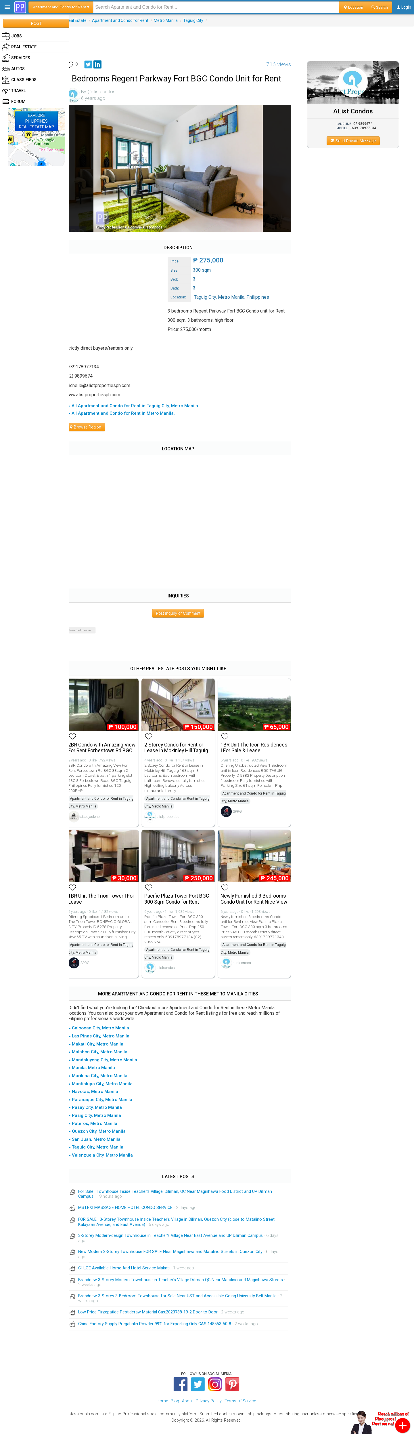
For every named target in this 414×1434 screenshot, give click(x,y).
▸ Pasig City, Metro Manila (101, 1123)
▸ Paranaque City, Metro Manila (107, 1107)
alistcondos (171, 969)
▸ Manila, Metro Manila (98, 1075)
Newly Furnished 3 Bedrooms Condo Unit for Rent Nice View (257, 904)
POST (36, 23)
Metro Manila (172, 20)
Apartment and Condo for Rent (127, 20)
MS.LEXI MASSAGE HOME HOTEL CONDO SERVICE (132, 1215)
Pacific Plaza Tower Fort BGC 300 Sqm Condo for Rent (182, 901)
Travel (14, 91)
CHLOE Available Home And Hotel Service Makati (130, 1275)
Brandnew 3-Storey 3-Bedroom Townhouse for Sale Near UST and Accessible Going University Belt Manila (184, 1303)
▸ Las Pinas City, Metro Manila (105, 1043)
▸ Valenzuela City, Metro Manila (107, 1162)
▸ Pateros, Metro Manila (99, 1131)
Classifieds (19, 80)
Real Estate (82, 20)
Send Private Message (355, 140)
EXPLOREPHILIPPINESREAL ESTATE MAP (36, 121)
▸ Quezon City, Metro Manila (103, 1138)
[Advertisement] (241, 39)
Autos (13, 69)
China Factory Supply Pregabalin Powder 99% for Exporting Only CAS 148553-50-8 (161, 1331)
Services (16, 58)
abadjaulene (96, 819)
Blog (175, 1408)
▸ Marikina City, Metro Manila (104, 1083)
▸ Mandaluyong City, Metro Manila (109, 1067)
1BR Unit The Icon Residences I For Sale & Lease (250, 747)
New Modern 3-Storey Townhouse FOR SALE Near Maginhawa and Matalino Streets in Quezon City (177, 1259)
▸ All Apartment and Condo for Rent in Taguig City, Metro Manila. (140, 403)
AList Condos (355, 111)
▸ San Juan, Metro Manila (101, 1146)
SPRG (240, 819)
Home (162, 1408)
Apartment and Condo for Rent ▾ (61, 7)
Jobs (12, 36)
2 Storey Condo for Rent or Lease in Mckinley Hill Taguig (181, 744)
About (187, 1408)
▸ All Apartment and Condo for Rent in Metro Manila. (128, 411)
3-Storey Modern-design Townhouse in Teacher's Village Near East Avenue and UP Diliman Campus (177, 1243)
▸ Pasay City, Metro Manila (102, 1114)
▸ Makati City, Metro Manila (102, 1051)
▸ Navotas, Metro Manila (100, 1099)
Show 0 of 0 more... (87, 628)
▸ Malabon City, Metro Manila (104, 1059)
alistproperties (173, 813)
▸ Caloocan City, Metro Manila (105, 1035)
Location (353, 7)
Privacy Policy (209, 1408)
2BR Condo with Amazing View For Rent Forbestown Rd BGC (107, 747)
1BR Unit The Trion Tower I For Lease (104, 901)
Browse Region (92, 424)
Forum (14, 102)
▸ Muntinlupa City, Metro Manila (107, 1091)
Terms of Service (240, 1408)
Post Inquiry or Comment (182, 611)
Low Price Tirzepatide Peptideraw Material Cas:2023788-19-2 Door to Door (154, 1319)
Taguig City (200, 20)
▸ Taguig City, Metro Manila (102, 1154)
